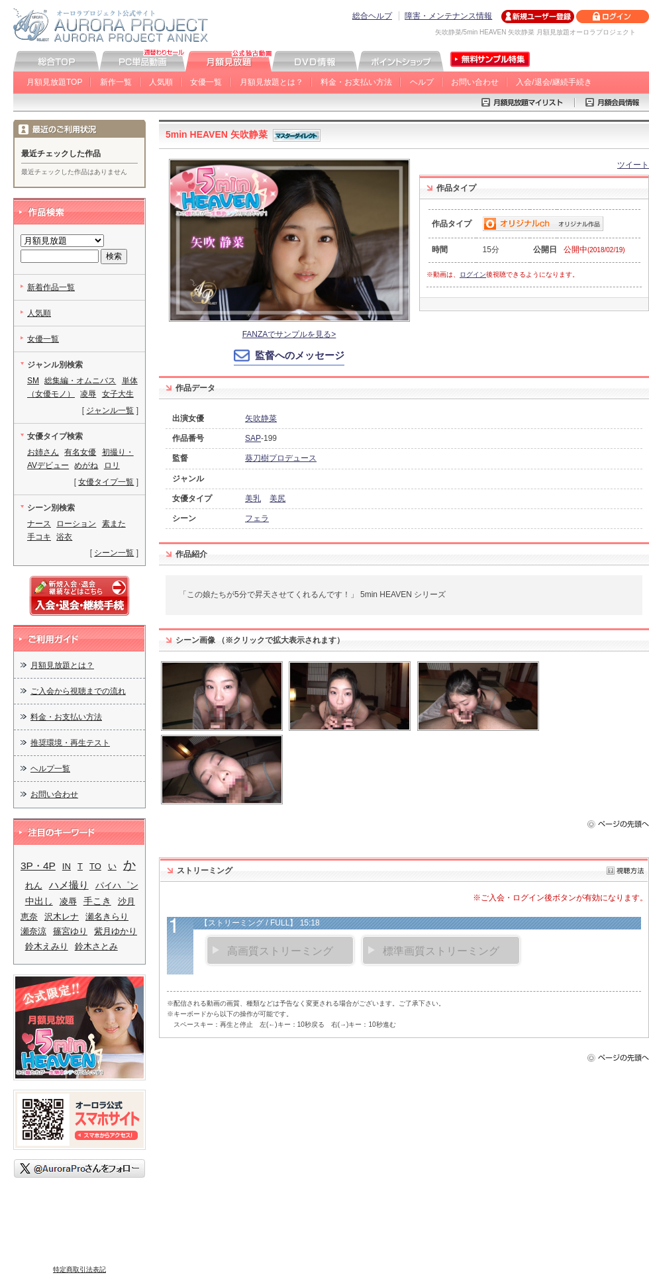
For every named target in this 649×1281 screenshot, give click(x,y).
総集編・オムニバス (80, 380)
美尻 (277, 498)
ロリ (112, 465)
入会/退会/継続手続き (554, 82)
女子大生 (118, 394)
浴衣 (64, 537)
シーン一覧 (114, 552)
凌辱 (88, 394)
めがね (86, 465)
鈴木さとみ (96, 946)
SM (33, 380)
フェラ (257, 518)
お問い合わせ (475, 82)
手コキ (39, 537)
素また (114, 523)
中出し (39, 901)
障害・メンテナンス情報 (448, 16)
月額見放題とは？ (271, 82)
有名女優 (80, 452)
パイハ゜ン (116, 885)
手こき (97, 901)
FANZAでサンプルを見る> (289, 334)
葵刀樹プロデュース (281, 458)
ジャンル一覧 (110, 410)
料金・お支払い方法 (356, 82)
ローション (76, 523)
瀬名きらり (106, 917)
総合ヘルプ (372, 16)
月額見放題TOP (54, 82)
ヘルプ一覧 (50, 768)
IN (66, 866)
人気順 (161, 82)
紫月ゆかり (115, 931)
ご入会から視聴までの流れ (78, 691)
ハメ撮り (69, 884)
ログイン (473, 274)
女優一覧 (206, 82)
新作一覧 (116, 82)
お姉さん (43, 452)
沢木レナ (61, 917)
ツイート (633, 164)
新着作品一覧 (51, 287)
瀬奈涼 (33, 931)
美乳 (253, 498)
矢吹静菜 (261, 418)
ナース (39, 523)
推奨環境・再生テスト (70, 742)
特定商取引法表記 (79, 1269)
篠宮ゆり (70, 931)
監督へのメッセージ (299, 355)
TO (95, 866)
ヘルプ (422, 82)
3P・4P (38, 865)
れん (33, 885)
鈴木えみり (46, 946)
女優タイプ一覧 (106, 482)
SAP (253, 438)
